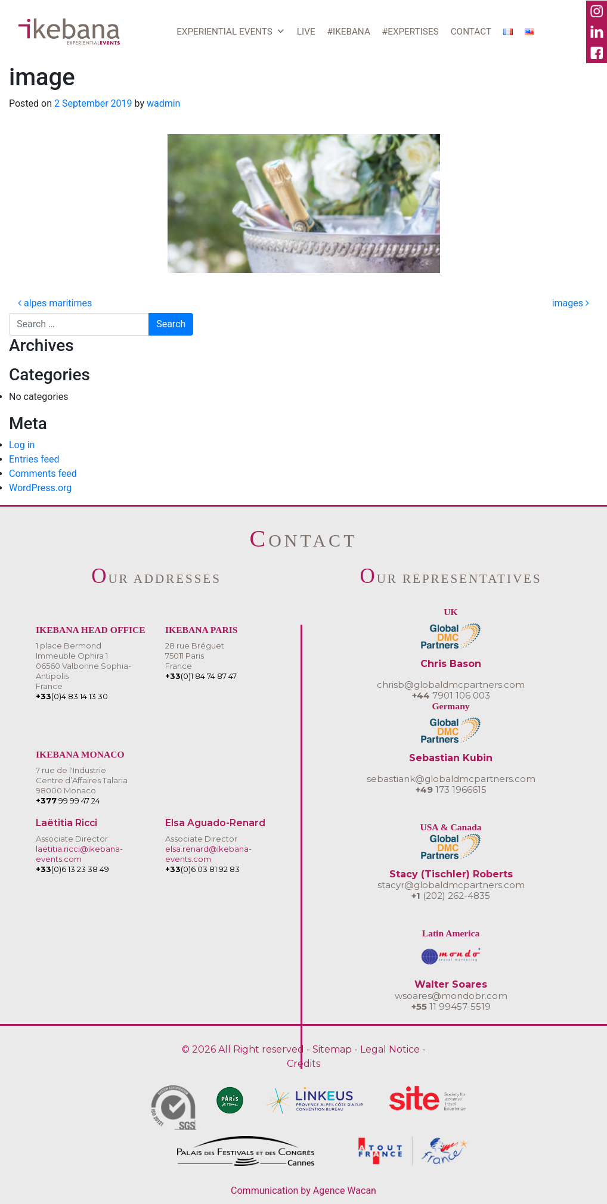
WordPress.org (40, 488)
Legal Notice (390, 1049)
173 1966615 (451, 789)
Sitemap (332, 1049)
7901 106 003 (451, 695)
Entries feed (34, 459)
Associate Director (72, 838)
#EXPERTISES (410, 31)
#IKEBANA (348, 31)
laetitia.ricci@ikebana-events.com (79, 854)
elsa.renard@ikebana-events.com (208, 854)
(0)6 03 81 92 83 (202, 869)
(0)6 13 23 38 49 (72, 869)
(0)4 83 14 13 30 (72, 696)
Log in (22, 445)
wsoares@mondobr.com (451, 995)
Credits (303, 1063)
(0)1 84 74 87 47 (201, 676)
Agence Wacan (344, 1190)
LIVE (306, 31)
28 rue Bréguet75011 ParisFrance (194, 656)
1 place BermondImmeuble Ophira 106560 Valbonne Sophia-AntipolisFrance (83, 666)
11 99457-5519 (451, 1006)
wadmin (164, 103)
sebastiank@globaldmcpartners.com (451, 778)
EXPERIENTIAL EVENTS (230, 32)
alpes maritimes (55, 303)
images (570, 303)
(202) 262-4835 (450, 895)
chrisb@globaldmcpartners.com (451, 684)
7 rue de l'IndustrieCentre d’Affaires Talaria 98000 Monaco (82, 780)
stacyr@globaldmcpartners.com (451, 884)
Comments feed (43, 473)
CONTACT (471, 31)
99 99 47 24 (68, 800)
